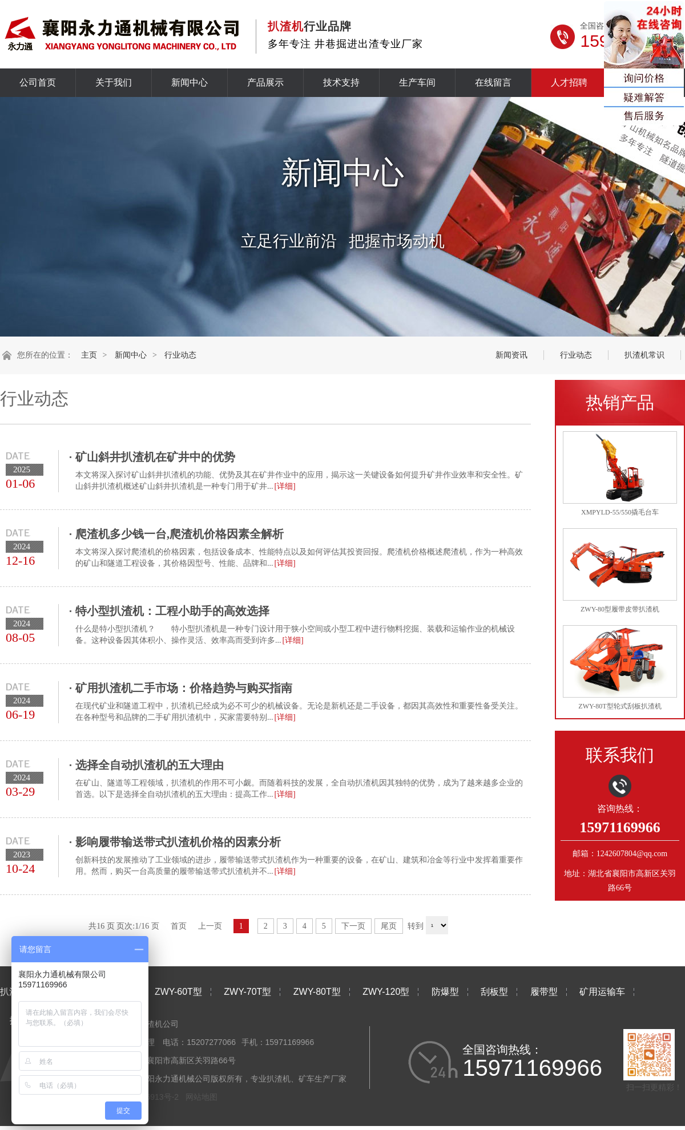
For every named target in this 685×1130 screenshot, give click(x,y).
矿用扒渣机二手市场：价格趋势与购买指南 (183, 688)
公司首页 (37, 82)
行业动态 (180, 355)
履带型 (544, 992)
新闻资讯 (511, 355)
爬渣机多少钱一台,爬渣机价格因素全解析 (179, 534)
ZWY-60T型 (178, 992)
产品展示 (265, 82)
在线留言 (493, 82)
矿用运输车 (602, 992)
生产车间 (417, 82)
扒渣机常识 (644, 355)
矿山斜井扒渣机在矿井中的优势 (155, 457)
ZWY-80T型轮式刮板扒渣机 (619, 706)
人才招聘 (569, 82)
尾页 (389, 926)
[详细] (284, 486)
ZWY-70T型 (247, 992)
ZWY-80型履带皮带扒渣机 (620, 609)
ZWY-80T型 (317, 992)
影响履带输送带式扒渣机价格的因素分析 (178, 842)
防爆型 (445, 992)
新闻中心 (189, 82)
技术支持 (341, 82)
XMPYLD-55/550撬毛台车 (620, 512)
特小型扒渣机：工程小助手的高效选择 (172, 611)
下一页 (353, 926)
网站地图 (201, 1096)
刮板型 (494, 992)
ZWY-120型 (385, 992)
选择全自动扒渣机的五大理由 (149, 765)
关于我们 (113, 82)
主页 (89, 355)
